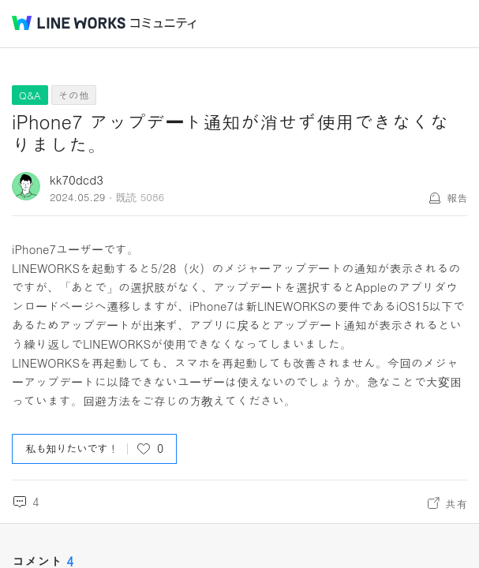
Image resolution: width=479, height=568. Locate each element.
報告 (457, 197)
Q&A (30, 95)
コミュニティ (163, 23)
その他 (73, 95)
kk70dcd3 (76, 179)
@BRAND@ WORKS (68, 23)
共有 (456, 503)
